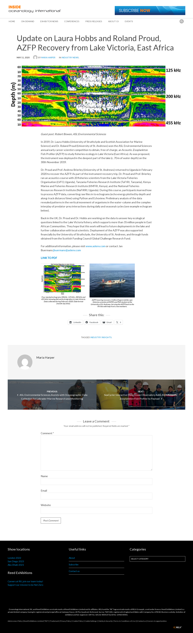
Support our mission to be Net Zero (25, 584)
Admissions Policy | (16, 621)
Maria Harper (48, 57)
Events (129, 21)
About (72, 557)
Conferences (71, 21)
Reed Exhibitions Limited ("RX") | (37, 621)
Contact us (74, 571)
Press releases (93, 21)
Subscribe (73, 564)
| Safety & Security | (106, 621)
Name (44, 476)
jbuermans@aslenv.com (67, 250)
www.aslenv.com (95, 246)
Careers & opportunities (157, 621)
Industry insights (101, 337)
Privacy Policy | (66, 621)
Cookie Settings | (91, 621)
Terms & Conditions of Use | (125, 621)
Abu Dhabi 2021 (16, 564)
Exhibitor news (49, 21)
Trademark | (55, 621)
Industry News (70, 57)
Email (44, 490)
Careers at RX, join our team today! (25, 581)
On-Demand (27, 21)
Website (46, 505)
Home (12, 21)
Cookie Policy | (78, 621)
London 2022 (14, 557)
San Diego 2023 (16, 561)
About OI (113, 21)
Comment (47, 433)
